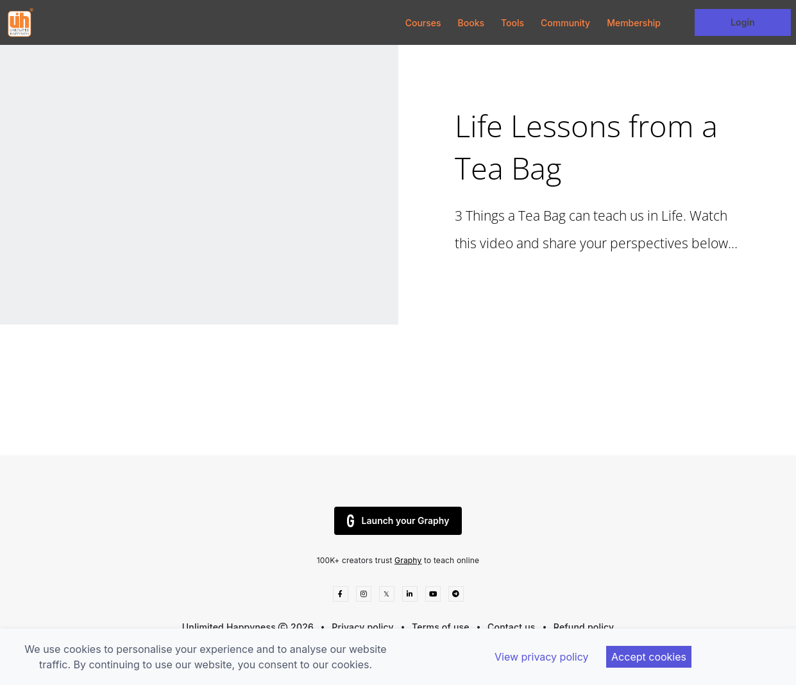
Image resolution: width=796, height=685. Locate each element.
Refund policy (584, 627)
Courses (423, 22)
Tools (512, 22)
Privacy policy (363, 627)
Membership (634, 22)
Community (565, 22)
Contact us (511, 627)
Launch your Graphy (398, 520)
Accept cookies (648, 656)
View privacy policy (542, 656)
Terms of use (441, 627)
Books (471, 22)
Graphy (407, 560)
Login (743, 22)
